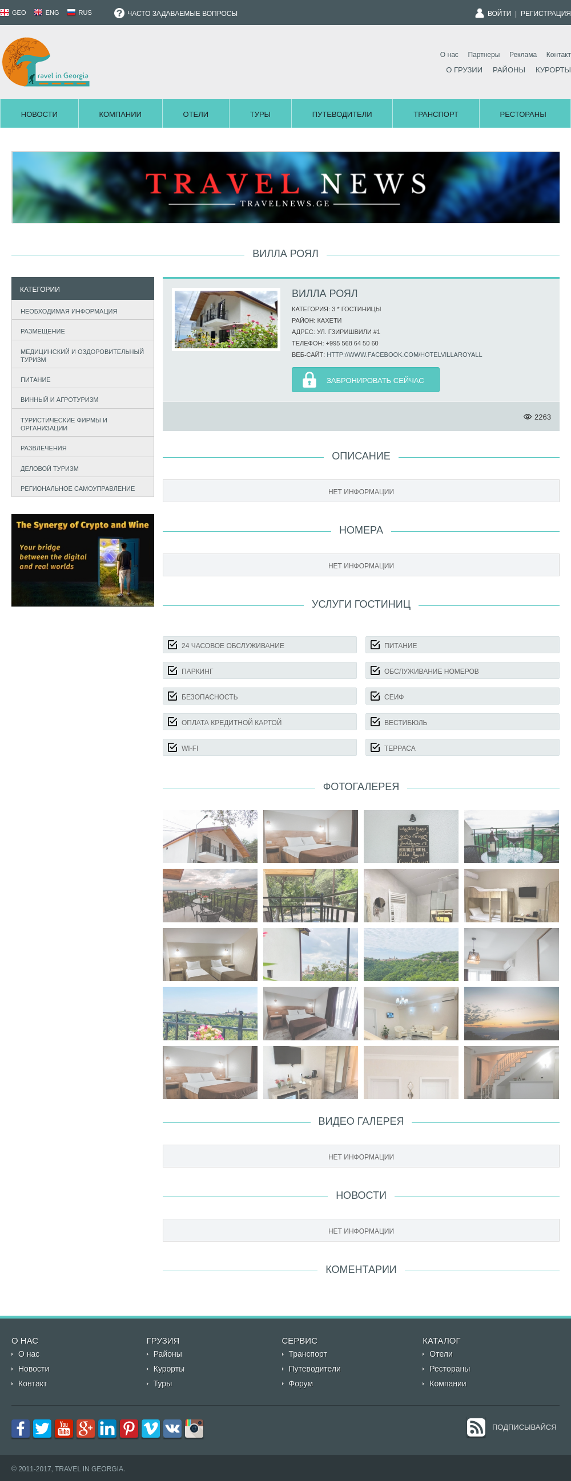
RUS (79, 12)
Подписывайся (524, 1427)
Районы (509, 70)
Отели (196, 114)
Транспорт (436, 114)
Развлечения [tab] (41, 447)
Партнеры (484, 55)
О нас (449, 55)
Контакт (558, 55)
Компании (120, 114)
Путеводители (342, 114)
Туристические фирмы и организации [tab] (61, 424)
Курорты (553, 70)
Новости (39, 114)
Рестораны (523, 114)
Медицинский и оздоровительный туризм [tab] (79, 355)
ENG (46, 12)
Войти (500, 14)
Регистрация (546, 14)
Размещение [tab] (40, 330)
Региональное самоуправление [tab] (75, 487)
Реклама (523, 55)
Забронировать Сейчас (375, 380)
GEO (13, 12)
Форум (301, 1383)
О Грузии (464, 70)
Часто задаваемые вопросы (176, 14)
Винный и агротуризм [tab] (57, 399)
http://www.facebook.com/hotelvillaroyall (404, 354)
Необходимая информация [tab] (66, 310)
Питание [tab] (33, 378)
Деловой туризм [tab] (47, 467)
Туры (260, 114)
